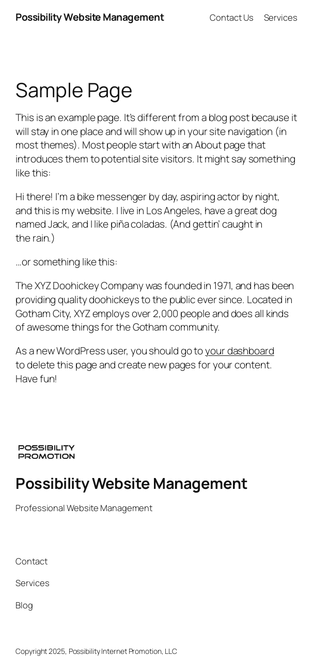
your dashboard (239, 350)
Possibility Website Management (89, 17)
